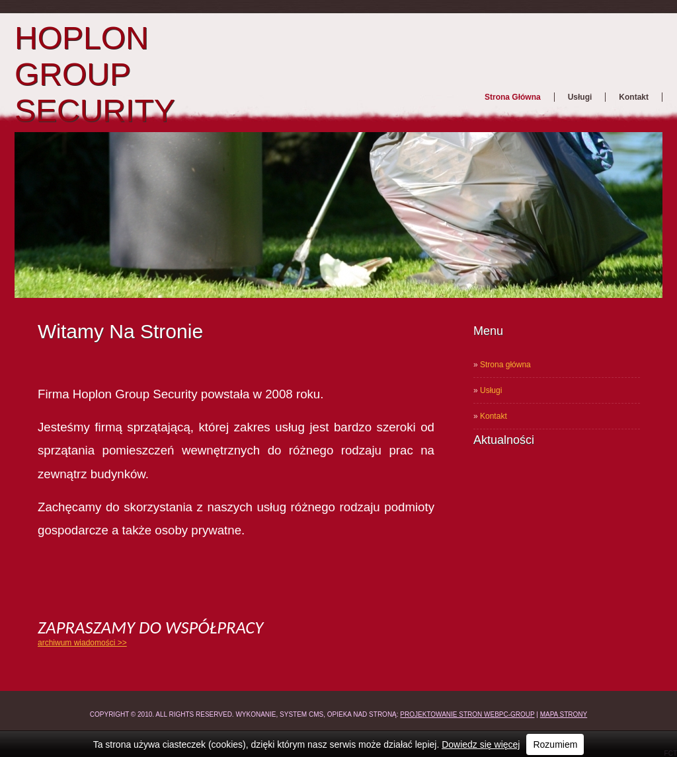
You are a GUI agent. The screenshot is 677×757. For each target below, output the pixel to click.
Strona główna (513, 97)
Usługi (580, 97)
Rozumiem (555, 744)
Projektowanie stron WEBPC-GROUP (467, 714)
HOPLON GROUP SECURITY (95, 74)
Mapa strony (564, 714)
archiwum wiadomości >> (82, 642)
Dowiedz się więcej (481, 744)
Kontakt (634, 97)
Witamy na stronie (120, 331)
